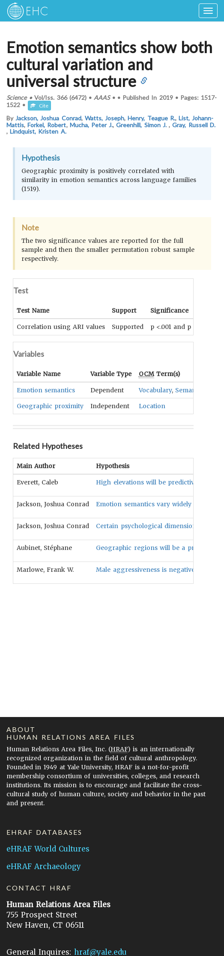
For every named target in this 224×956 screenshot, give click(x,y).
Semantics (190, 390)
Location (152, 405)
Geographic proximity (50, 405)
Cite (39, 105)
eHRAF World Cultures (48, 849)
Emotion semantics (46, 390)
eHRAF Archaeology (43, 866)
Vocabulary (155, 390)
